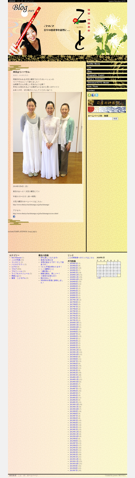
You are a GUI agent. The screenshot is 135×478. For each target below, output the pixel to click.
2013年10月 (74, 409)
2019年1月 (74, 273)
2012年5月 (74, 448)
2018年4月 (74, 291)
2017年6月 (74, 309)
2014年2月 (74, 400)
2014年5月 (74, 393)
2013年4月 (74, 423)
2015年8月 (74, 359)
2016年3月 (74, 343)
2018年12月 (74, 275)
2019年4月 (74, 266)
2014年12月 (74, 377)
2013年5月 (74, 420)
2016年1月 (74, 348)
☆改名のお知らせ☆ (49, 276)
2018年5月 (74, 288)
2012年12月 (74, 432)
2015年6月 (74, 364)
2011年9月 (74, 466)
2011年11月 (74, 461)
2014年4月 (74, 395)
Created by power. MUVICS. (115, 475)
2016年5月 (74, 338)
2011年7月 (74, 470)
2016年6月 (74, 336)
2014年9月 (74, 384)
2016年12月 (74, 323)
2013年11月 (74, 407)
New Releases (17, 258)
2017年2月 (74, 318)
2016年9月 (74, 329)
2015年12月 (74, 350)
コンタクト (16, 262)
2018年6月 (74, 286)
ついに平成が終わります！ (51, 267)
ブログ (14, 269)
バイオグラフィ (18, 264)
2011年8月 (74, 468)
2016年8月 (74, 332)
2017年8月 (74, 304)
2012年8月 (74, 441)
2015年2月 (74, 373)
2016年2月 (74, 345)
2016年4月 (74, 341)
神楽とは (15, 276)
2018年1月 (74, 298)
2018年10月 (74, 279)
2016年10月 (74, 327)
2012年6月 (74, 445)
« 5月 (99, 278)
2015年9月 (74, 357)
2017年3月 (74, 316)
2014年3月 (74, 398)
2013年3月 (74, 425)
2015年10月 (74, 354)
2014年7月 (74, 389)
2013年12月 (74, 404)
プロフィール (17, 271)
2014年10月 (74, 382)
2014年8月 (74, 386)
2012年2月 (74, 455)
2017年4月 (74, 313)
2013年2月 (74, 427)
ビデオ (14, 267)
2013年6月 (74, 418)
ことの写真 (16, 260)
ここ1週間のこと (47, 269)
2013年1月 (74, 429)
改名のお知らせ (47, 260)
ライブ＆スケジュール (20, 274)
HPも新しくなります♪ (49, 258)
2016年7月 (74, 334)
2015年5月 (74, 366)
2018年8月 (74, 284)
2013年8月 (74, 414)
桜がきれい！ (46, 278)
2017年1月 (74, 320)
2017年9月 (74, 302)
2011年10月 (74, 464)
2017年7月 (74, 307)
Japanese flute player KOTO (117, 1)
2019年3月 (74, 268)
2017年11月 (74, 300)
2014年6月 (74, 391)
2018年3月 (74, 293)
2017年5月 (74, 311)
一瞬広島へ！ (46, 271)
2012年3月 (74, 452)
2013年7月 (74, 416)
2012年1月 (74, 457)
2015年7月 (74, 361)
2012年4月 (74, 450)
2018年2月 (74, 295)
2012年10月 (74, 436)
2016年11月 (74, 325)
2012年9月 (74, 439)
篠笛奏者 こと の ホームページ (21, 1)
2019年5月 (74, 263)
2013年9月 (74, 411)
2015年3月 (74, 370)
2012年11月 (74, 434)
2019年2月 (74, 270)
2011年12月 (74, 459)
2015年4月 (74, 368)
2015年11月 (74, 352)
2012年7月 (74, 443)
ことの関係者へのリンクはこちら (81, 258)
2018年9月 (74, 282)
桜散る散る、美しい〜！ (50, 274)
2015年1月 (74, 375)
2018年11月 (74, 277)
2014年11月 (74, 379)
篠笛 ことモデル (19, 278)
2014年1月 (74, 402)
